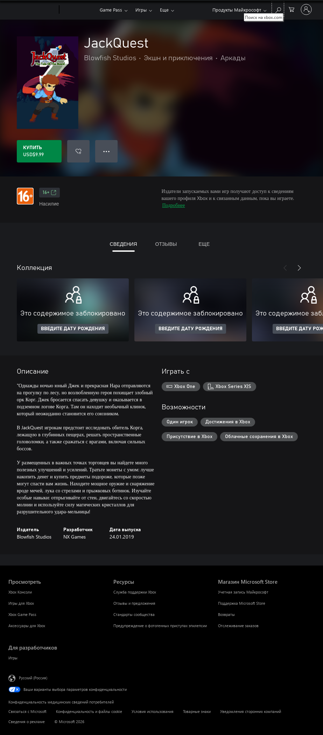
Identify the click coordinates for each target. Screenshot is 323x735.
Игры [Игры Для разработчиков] (12, 658)
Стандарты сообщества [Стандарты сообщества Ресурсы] (134, 614)
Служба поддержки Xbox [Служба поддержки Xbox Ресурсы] (134, 592)
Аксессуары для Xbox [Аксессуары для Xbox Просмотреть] (26, 625)
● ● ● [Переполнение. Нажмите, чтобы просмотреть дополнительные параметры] (106, 151)
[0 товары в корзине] (291, 9)
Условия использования (153, 711)
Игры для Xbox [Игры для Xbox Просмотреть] (21, 603)
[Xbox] (78, 9)
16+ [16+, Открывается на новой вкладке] (49, 192)
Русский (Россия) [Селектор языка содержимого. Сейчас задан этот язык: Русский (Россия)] (33, 677)
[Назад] (285, 268)
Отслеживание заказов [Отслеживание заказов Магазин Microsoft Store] (238, 625)
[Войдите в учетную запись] (306, 9)
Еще (164, 10)
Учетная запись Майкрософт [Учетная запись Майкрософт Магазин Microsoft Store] (243, 592)
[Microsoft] (32, 9)
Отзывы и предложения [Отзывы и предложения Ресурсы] (134, 603)
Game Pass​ (111, 10)
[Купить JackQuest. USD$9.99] (39, 151)
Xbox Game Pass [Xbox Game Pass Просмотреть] (22, 614)
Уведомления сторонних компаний (250, 711)
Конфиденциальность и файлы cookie (89, 711)
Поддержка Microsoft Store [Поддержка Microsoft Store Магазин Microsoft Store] (241, 603)
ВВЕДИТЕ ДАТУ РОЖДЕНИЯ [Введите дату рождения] (73, 328)
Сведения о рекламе (26, 721)
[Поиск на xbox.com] (278, 9)
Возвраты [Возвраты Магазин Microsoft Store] (226, 614)
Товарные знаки (197, 711)
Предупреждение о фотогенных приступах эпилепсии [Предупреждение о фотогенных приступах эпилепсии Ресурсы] (160, 625)
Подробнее (173, 205)
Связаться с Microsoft (27, 711)
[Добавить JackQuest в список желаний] (78, 151)
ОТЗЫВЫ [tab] (166, 244)
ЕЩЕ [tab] (204, 244)
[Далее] (299, 268)
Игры (141, 10)
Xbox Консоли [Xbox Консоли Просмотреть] (20, 592)
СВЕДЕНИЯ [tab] (123, 244)
